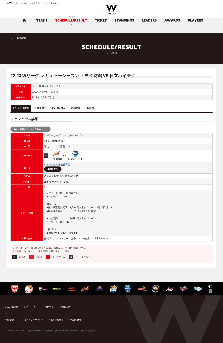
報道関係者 (76, 318)
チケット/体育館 (23, 108)
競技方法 (48, 306)
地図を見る (53, 168)
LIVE (105, 108)
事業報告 (66, 306)
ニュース (31, 306)
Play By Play (68, 108)
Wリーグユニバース (59, 195)
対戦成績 (89, 108)
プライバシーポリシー (32, 318)
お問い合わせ (57, 318)
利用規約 (11, 318)
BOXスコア (46, 108)
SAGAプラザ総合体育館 (57, 163)
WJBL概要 (12, 306)
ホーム (10, 38)
